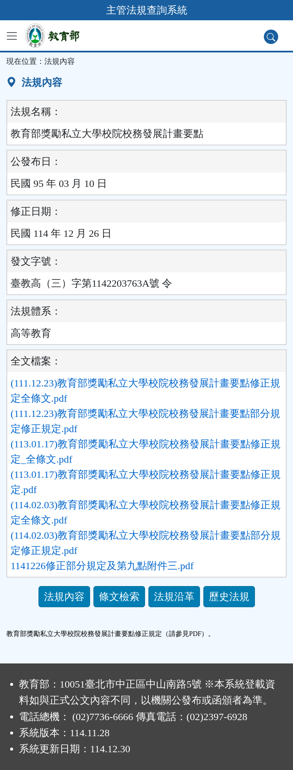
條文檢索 (119, 596)
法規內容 (64, 596)
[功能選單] (12, 36)
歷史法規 (229, 596)
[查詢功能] (271, 37)
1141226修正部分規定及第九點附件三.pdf (102, 565)
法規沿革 (174, 596)
